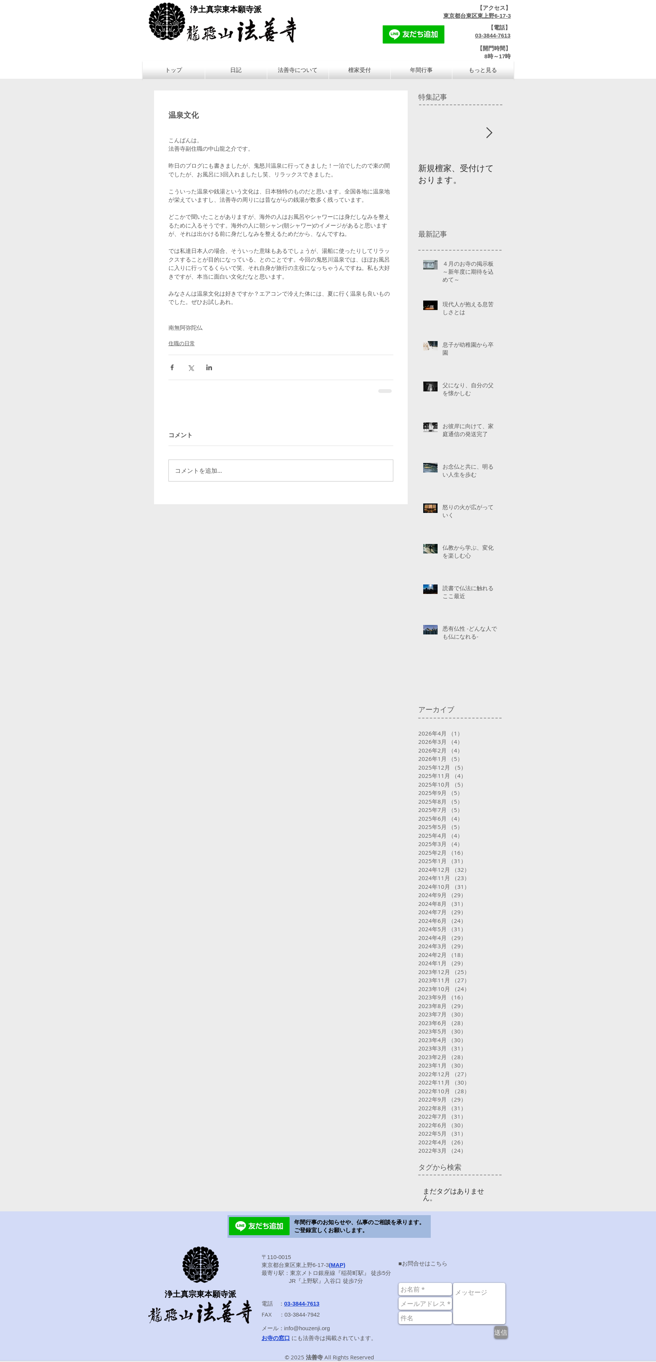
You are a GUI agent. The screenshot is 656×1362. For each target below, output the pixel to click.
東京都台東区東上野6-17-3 (477, 15)
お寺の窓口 (276, 1338)
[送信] (501, 1332)
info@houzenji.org (307, 1328)
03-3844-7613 (492, 35)
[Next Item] (489, 133)
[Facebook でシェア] (172, 367)
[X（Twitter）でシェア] (190, 367)
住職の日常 (181, 343)
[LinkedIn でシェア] (209, 367)
